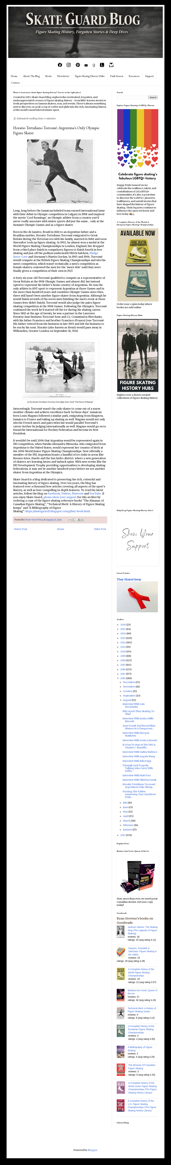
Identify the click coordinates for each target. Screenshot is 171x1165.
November (129, 686)
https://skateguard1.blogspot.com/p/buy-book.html (57, 511)
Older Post (100, 529)
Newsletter (63, 76)
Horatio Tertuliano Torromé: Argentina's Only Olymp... (139, 786)
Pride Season (116, 76)
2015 (123, 673)
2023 (123, 638)
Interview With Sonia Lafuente (139, 740)
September (129, 695)
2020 (123, 651)
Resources (134, 76)
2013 (123, 835)
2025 (123, 629)
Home (14, 76)
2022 (123, 642)
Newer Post (20, 529)
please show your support (60, 497)
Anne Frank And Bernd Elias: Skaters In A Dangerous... (139, 727)
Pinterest (78, 493)
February (128, 825)
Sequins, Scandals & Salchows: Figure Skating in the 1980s (142, 951)
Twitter (66, 493)
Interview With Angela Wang (138, 756)
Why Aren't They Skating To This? (138, 713)
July (125, 802)
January (128, 829)
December (129, 682)
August (127, 700)
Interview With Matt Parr (136, 775)
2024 (123, 633)
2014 (123, 678)
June (126, 807)
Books (48, 76)
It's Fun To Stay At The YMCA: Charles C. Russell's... (139, 746)
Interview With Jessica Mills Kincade (137, 720)
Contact (15, 82)
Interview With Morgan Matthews (135, 734)
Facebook (54, 493)
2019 (123, 655)
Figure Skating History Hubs (90, 76)
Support (149, 76)
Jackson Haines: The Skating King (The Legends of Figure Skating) (143, 930)
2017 (123, 664)
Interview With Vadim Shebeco (139, 751)
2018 (123, 660)
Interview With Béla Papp (136, 760)
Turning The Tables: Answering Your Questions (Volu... (139, 794)
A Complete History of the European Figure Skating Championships (141, 1029)
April (126, 816)
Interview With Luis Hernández (133, 705)
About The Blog (31, 76)
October (128, 691)
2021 (123, 646)
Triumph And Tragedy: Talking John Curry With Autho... (137, 768)
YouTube (95, 493)
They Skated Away (129, 579)
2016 (123, 669)
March (127, 820)
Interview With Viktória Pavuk (139, 779)
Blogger (92, 1150)
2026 (123, 624)
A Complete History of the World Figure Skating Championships (141, 972)
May (125, 811)
